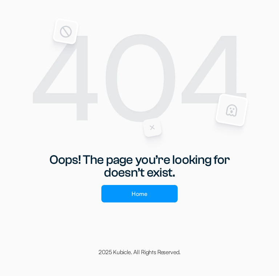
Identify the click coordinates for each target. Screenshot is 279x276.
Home (139, 193)
